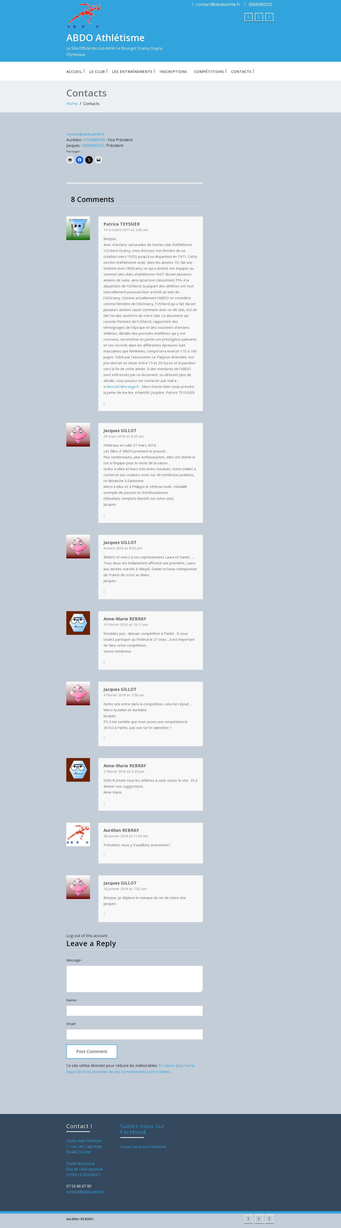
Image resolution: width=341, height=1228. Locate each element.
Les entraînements (134, 71)
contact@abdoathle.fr (218, 4)
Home (72, 103)
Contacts (243, 71)
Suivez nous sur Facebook (142, 1129)
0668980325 (260, 4)
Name (71, 1000)
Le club (98, 71)
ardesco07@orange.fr (121, 386)
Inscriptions (173, 71)
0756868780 (94, 139)
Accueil (75, 71)
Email (71, 1024)
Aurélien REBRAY (80, 1218)
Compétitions (210, 71)
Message (74, 960)
